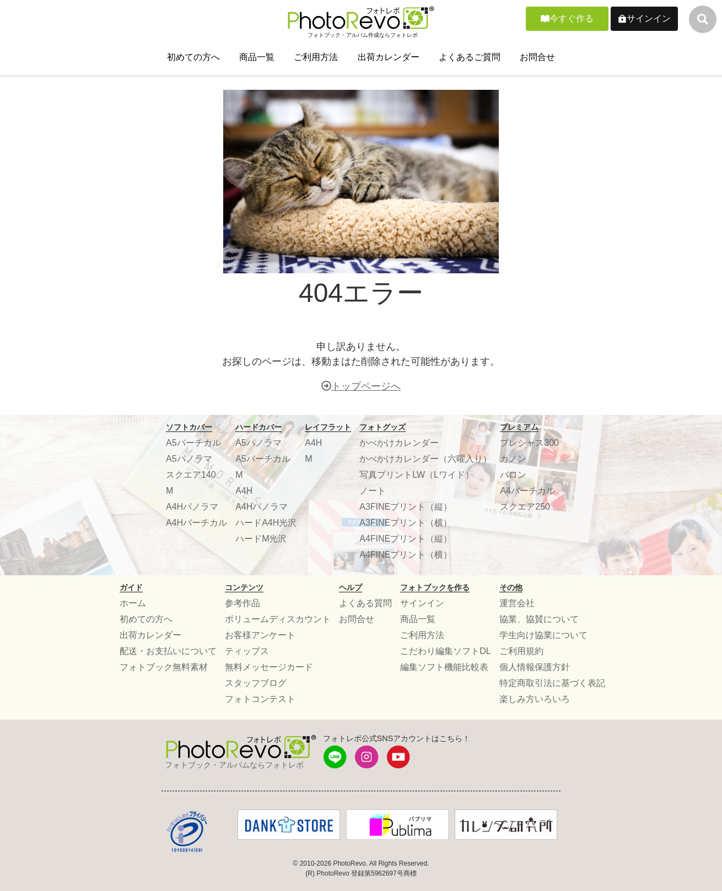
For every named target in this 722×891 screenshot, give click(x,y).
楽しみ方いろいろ (534, 699)
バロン (513, 474)
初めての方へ (193, 57)
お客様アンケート (260, 635)
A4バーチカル (527, 490)
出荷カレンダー (388, 57)
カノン (513, 458)
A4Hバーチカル (196, 522)
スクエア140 (191, 474)
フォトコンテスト (260, 699)
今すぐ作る (571, 18)
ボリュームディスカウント (278, 619)
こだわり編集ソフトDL (445, 651)
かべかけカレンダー (399, 442)
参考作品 (242, 603)
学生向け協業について (543, 635)
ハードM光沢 (261, 538)
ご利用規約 (521, 651)
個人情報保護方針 (534, 667)
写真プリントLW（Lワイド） (416, 474)
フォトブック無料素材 (164, 667)
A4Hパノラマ (192, 506)
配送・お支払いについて (168, 651)
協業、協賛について (539, 619)
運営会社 (517, 603)
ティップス (247, 651)
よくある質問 (365, 603)
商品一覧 (256, 57)
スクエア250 (525, 506)
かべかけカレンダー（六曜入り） (425, 458)
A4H (243, 490)
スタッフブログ (256, 683)
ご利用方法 (316, 57)
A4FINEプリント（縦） (405, 538)
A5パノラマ (189, 458)
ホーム (133, 603)
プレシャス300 (529, 442)
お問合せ (537, 57)
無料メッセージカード (269, 667)
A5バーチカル (193, 442)
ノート (372, 490)
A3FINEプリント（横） (405, 522)
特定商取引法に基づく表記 (552, 683)
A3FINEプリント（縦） (405, 506)
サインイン (649, 18)
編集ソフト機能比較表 (444, 667)
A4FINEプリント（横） (405, 554)
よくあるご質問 (469, 57)
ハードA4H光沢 (266, 522)
